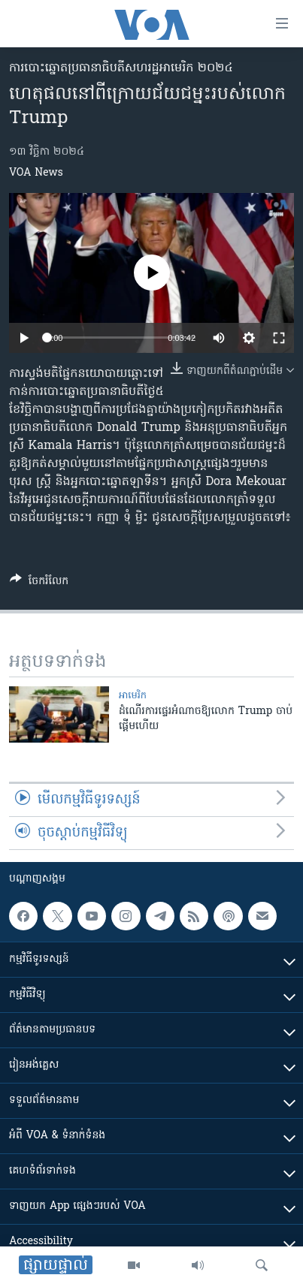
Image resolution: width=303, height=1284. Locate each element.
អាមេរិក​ (133, 696)
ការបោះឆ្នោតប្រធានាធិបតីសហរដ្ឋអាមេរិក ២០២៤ (121, 68)
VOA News (36, 173)
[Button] (39, 583)
